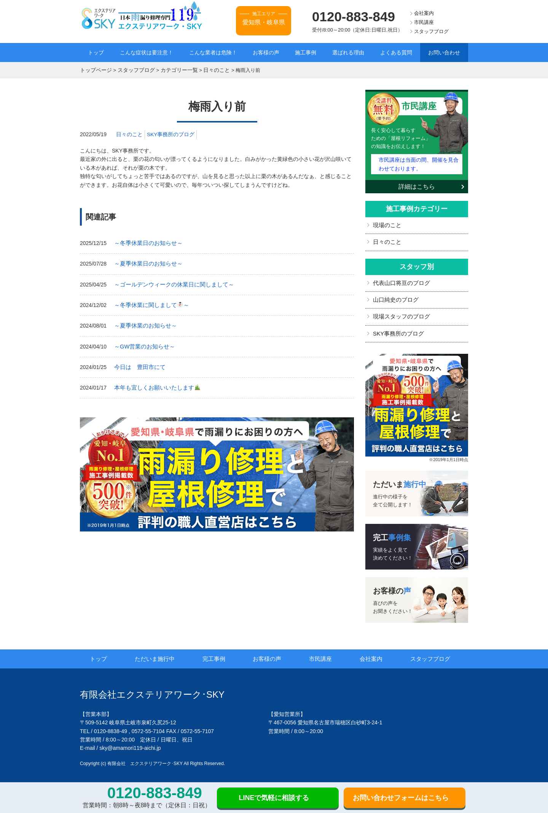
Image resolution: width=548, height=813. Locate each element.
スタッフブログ (431, 31)
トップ (96, 52)
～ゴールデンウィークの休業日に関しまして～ (170, 283)
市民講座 (424, 22)
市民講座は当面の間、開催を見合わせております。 (418, 162)
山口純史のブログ (394, 297)
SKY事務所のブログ (171, 133)
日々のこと (129, 133)
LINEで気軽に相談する (274, 798)
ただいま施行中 (159, 655)
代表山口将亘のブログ (399, 280)
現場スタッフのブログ (399, 313)
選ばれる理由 (348, 52)
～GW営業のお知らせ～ (142, 343)
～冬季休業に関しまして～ (149, 303)
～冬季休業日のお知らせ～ (146, 242)
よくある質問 (396, 52)
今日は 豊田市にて (138, 364)
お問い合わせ (444, 52)
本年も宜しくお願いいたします (154, 384)
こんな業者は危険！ (213, 52)
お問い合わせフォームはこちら (401, 798)
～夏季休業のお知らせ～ (143, 323)
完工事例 (217, 655)
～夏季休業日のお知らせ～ (146, 262)
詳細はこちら (416, 184)
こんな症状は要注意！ (146, 52)
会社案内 (424, 13)
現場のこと (386, 223)
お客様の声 (266, 52)
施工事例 (305, 52)
